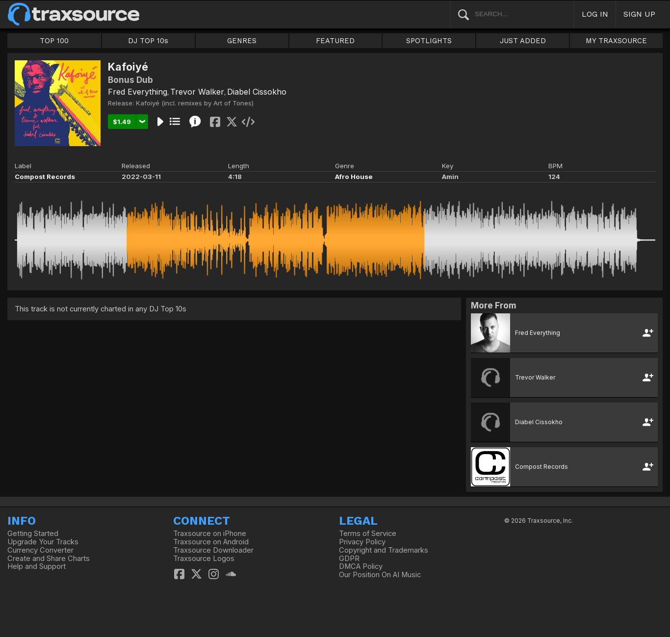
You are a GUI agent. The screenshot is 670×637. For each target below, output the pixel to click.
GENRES (242, 40)
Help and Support (36, 566)
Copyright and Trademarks (383, 550)
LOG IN (595, 14)
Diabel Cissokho (256, 92)
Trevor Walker (197, 92)
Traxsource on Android (211, 541)
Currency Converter (40, 550)
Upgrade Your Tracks (42, 541)
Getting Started (32, 533)
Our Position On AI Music (380, 574)
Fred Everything (137, 92)
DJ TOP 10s (148, 40)
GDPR (349, 558)
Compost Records (45, 176)
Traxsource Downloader (213, 550)
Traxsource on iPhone (209, 533)
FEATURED (335, 40)
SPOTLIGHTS (429, 40)
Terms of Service (367, 533)
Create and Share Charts (48, 558)
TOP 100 (54, 40)
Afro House (354, 176)
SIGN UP (639, 14)
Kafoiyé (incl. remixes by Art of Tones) (195, 103)
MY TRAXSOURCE (616, 40)
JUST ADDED (523, 40)
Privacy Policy (362, 541)
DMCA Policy (361, 566)
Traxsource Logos (203, 558)
